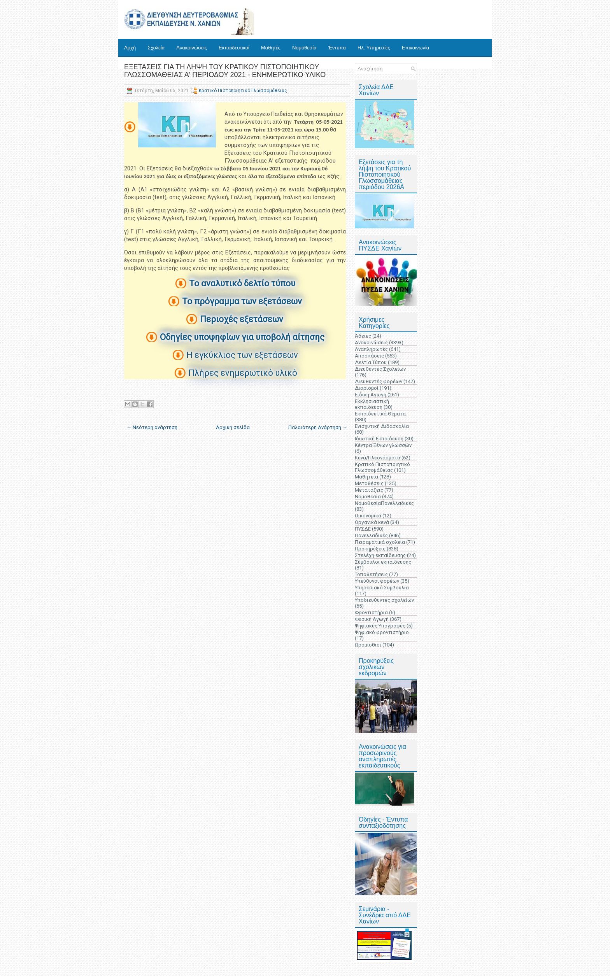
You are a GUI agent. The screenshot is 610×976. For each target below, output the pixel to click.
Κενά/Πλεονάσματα (377, 458)
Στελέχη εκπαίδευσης (380, 555)
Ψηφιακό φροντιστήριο (382, 632)
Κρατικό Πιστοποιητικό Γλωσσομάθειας (243, 90)
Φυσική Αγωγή (372, 619)
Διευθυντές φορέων (378, 381)
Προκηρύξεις (370, 549)
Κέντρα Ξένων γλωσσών (383, 445)
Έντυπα (337, 48)
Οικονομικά (368, 516)
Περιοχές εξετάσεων (241, 319)
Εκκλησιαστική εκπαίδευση (372, 404)
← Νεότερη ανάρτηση (151, 427)
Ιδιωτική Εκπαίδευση (379, 439)
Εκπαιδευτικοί (234, 48)
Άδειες (363, 336)
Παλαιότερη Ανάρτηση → (317, 427)
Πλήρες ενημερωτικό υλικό (242, 373)
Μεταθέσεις (369, 483)
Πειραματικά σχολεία (380, 542)
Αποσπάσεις (369, 356)
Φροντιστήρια (371, 612)
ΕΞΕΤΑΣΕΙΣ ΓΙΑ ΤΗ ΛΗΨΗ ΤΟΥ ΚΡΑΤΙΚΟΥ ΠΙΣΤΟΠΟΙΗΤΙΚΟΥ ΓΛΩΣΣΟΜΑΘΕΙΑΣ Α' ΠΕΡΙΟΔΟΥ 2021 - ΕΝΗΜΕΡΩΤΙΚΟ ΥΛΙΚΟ (225, 71)
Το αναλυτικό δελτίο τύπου (242, 283)
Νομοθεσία (304, 48)
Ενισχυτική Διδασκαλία (382, 426)
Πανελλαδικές (371, 535)
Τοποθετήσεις (371, 574)
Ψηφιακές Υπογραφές (380, 626)
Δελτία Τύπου (371, 362)
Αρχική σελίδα (233, 427)
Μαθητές (270, 48)
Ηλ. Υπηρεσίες (374, 48)
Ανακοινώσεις (191, 48)
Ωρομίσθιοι (368, 645)
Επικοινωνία (415, 48)
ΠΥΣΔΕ (363, 529)
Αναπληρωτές (371, 349)
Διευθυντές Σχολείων (380, 369)
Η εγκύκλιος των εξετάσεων (242, 355)
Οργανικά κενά (372, 522)
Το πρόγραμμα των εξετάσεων (242, 301)
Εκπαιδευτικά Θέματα (380, 414)
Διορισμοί (367, 388)
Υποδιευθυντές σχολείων (384, 600)
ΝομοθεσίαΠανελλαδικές (384, 503)
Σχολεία (156, 48)
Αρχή (130, 48)
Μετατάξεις (369, 490)
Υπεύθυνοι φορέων (377, 581)
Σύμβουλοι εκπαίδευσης (383, 562)
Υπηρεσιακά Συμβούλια (382, 588)
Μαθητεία (366, 477)
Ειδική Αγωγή (370, 395)
